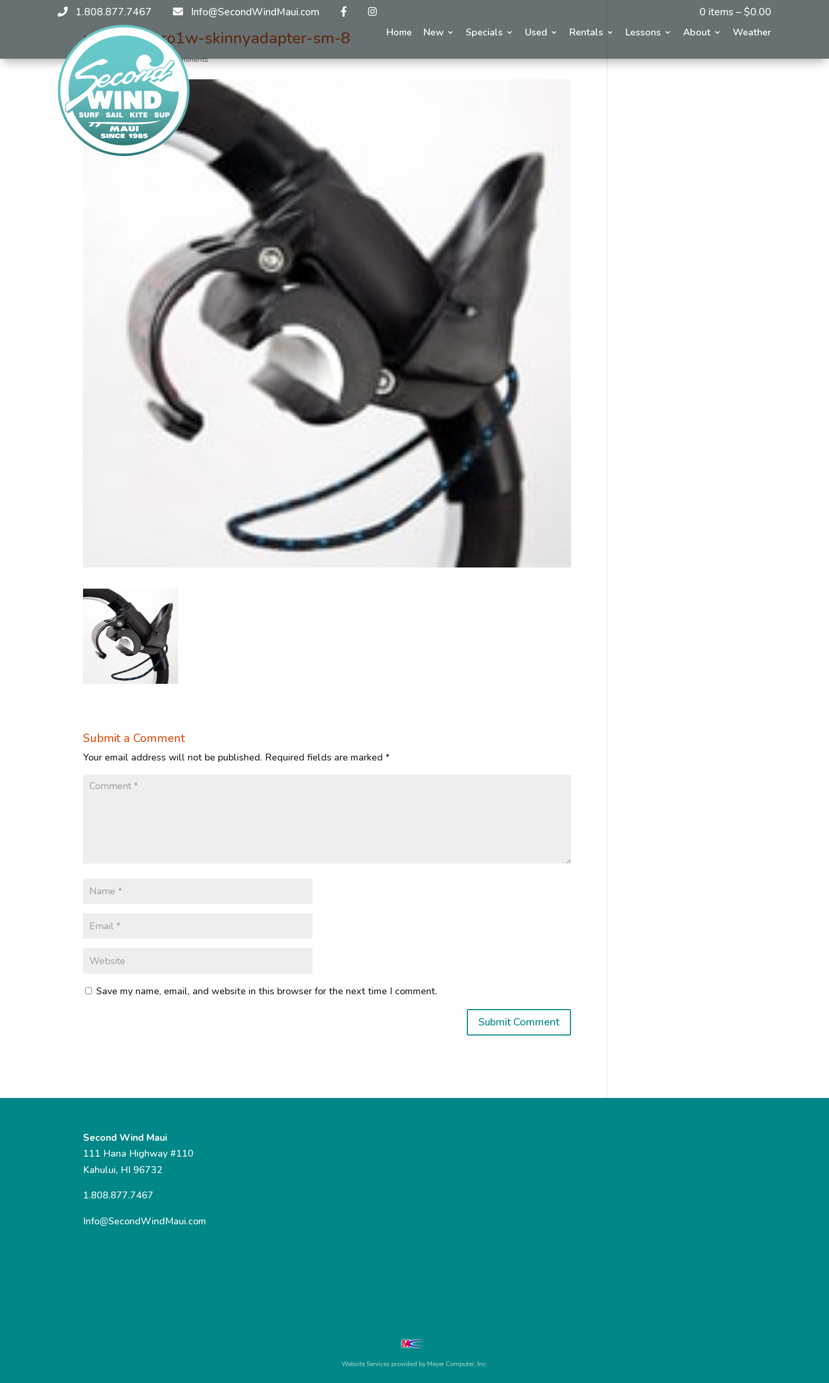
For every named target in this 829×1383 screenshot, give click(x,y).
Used (536, 34)
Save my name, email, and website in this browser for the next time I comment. (266, 991)
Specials (484, 34)
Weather (752, 34)
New (433, 34)
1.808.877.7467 (118, 1195)
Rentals (586, 34)
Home (399, 34)
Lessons (643, 34)
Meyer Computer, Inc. (457, 1364)
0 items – (735, 12)
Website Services (366, 1364)
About (697, 34)
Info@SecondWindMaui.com (144, 1221)
